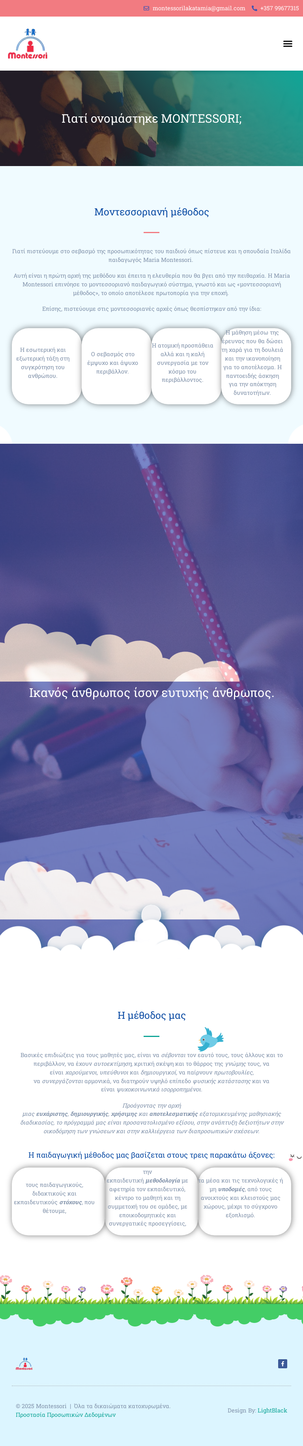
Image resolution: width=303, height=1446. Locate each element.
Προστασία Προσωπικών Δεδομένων (66, 1414)
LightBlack (272, 1410)
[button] (287, 43)
